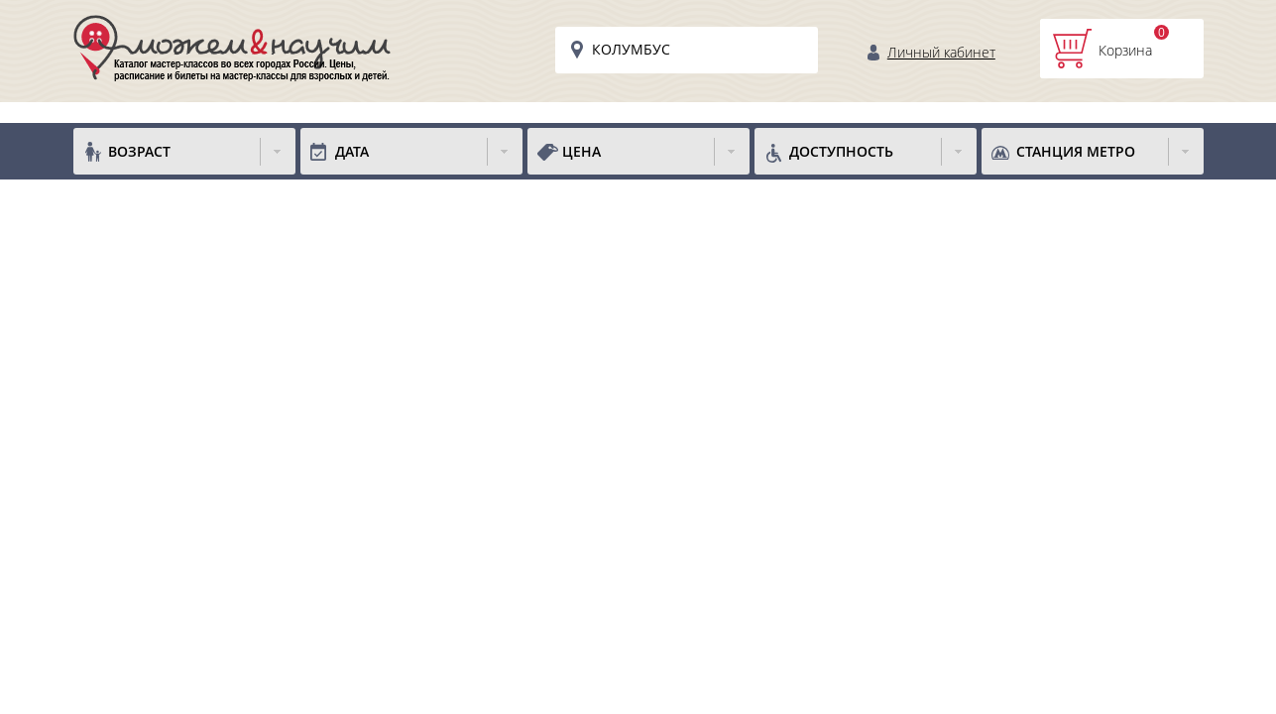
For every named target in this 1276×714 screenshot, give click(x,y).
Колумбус (631, 49)
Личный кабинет (941, 52)
